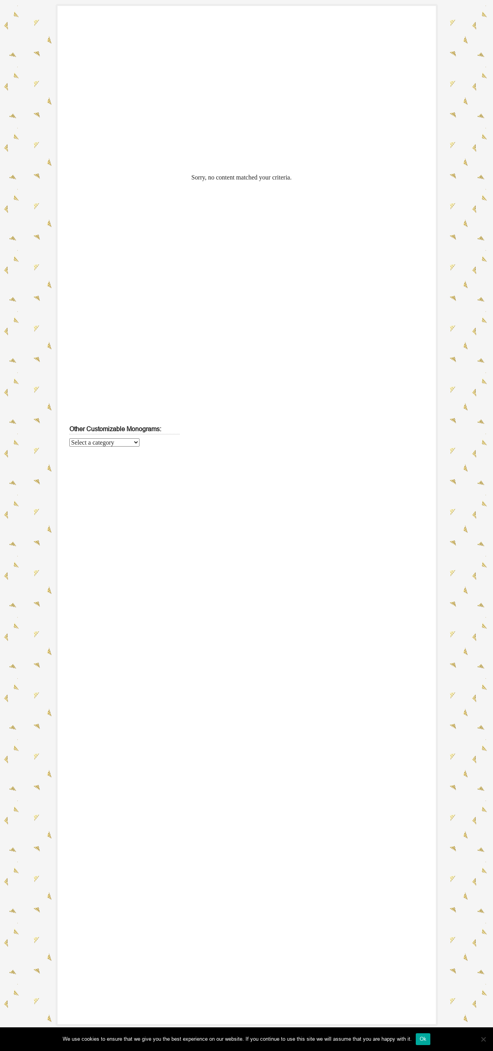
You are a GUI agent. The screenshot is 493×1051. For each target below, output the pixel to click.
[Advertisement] (337, 101)
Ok (423, 1039)
